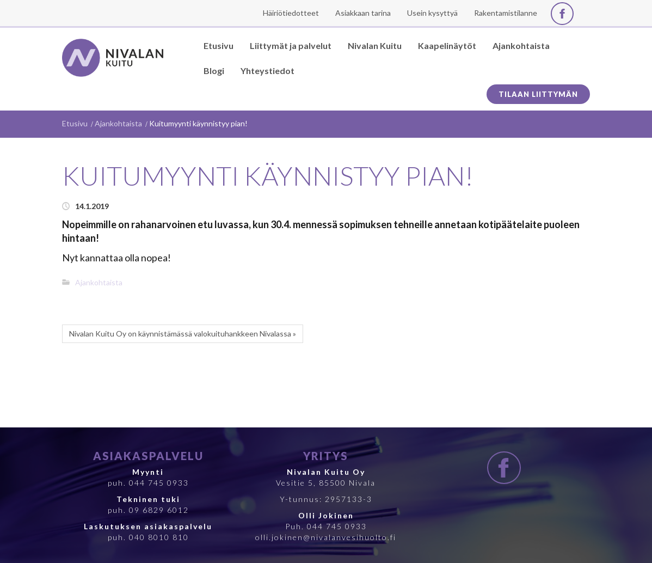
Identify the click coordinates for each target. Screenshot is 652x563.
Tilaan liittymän (538, 94)
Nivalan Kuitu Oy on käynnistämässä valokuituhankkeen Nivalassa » (182, 333)
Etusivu (75, 123)
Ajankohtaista (118, 123)
